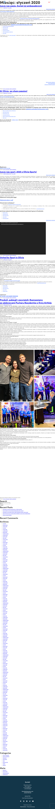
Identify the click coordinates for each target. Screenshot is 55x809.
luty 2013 (4, 747)
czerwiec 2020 (5, 626)
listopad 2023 (5, 566)
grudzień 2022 (5, 582)
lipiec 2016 (4, 693)
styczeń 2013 (5, 748)
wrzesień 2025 (5, 535)
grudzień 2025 (5, 530)
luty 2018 (4, 666)
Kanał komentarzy (6, 773)
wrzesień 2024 (5, 552)
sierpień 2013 (5, 738)
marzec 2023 (5, 578)
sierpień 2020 (5, 623)
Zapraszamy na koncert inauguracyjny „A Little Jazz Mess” (12, 509)
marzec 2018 (5, 664)
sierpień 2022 (5, 588)
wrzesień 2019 (5, 639)
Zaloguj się (4, 770)
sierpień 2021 (5, 605)
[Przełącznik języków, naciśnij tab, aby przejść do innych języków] (49, 2)
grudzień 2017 (5, 669)
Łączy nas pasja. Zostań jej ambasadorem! (21, 5)
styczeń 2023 (5, 581)
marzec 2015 (5, 716)
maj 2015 (4, 713)
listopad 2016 (5, 688)
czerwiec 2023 (5, 574)
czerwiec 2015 (5, 712)
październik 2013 (5, 735)
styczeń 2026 (5, 529)
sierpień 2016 (5, 692)
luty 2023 (4, 579)
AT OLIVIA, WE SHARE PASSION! (9, 296)
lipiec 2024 (4, 555)
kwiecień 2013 (5, 744)
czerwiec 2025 (5, 539)
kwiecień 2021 (5, 611)
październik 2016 (5, 689)
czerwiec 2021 (5, 608)
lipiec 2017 (4, 676)
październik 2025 (5, 533)
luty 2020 (4, 631)
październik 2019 (5, 637)
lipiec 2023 (4, 572)
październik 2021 (5, 602)
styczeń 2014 (5, 732)
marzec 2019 (5, 647)
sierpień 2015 (5, 709)
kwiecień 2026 (5, 525)
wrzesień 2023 (5, 569)
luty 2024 (4, 562)
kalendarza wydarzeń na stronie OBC (14, 204)
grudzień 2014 (5, 721)
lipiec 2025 (4, 538)
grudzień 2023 (5, 565)
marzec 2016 (5, 699)
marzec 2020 (5, 630)
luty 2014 (4, 731)
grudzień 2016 (5, 686)
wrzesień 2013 (5, 737)
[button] (46, 2)
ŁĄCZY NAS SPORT (51, 83)
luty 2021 (4, 614)
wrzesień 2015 (5, 708)
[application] (23, 238)
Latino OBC (5, 216)
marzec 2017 (5, 682)
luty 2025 (4, 545)
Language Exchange (6, 114)
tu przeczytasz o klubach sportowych (7, 11)
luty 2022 (4, 597)
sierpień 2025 (5, 536)
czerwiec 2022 (5, 591)
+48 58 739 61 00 (27, 795)
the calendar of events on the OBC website (12, 280)
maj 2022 (4, 592)
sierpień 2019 (5, 640)
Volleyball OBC (5, 286)
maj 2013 (4, 742)
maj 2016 (4, 696)
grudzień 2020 (5, 617)
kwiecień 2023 (5, 577)
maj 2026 (4, 523)
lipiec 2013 (4, 739)
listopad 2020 (5, 618)
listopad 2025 (5, 532)
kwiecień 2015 (5, 715)
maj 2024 (4, 558)
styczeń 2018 (5, 667)
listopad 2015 (5, 705)
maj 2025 (4, 540)
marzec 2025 (5, 543)
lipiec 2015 (4, 711)
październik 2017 (5, 672)
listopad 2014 (5, 722)
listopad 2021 (5, 601)
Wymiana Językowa (6, 30)
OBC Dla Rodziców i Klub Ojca (8, 31)
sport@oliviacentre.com (40, 208)
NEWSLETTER (27, 798)
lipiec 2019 (4, 641)
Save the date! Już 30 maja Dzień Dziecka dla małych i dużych (13, 510)
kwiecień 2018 (5, 663)
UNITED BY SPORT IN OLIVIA (50, 84)
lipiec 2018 (4, 659)
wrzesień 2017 (5, 673)
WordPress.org (5, 774)
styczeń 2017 (5, 685)
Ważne (4, 763)
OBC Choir (4, 117)
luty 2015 (4, 718)
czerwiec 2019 (5, 643)
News (4, 760)
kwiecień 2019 (5, 646)
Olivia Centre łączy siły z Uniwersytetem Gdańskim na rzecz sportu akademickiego (16, 513)
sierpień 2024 (5, 553)
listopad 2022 (5, 584)
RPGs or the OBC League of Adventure (9, 110)
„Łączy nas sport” (12, 35)
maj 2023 (4, 575)
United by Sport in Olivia (12, 257)
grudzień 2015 (5, 703)
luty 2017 (4, 683)
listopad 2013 (5, 734)
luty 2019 (4, 649)
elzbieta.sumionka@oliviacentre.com (21, 24)
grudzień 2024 (5, 548)
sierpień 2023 (5, 571)
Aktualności (5, 757)
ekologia (4, 765)
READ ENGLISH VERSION (50, 82)
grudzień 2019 (5, 634)
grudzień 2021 (5, 600)
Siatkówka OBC (5, 214)
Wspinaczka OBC (5, 218)
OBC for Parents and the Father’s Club (9, 116)
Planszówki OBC (5, 27)
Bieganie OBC (5, 212)
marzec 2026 (5, 526)
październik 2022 (5, 585)
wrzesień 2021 (5, 604)
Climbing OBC (5, 291)
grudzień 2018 (5, 651)
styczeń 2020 (5, 633)
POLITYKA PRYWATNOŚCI (27, 800)
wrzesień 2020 (5, 621)
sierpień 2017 (5, 675)
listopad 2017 (5, 670)
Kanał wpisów (5, 771)
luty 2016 (4, 701)
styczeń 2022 (5, 598)
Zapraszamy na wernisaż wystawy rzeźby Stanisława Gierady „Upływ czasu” (15, 512)
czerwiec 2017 (5, 677)
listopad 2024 (5, 549)
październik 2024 (5, 551)
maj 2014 (4, 726)
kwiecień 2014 (5, 728)
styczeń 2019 (5, 650)
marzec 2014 (5, 729)
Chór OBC (4, 33)
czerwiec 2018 (5, 660)
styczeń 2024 (5, 564)
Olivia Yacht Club (6, 215)
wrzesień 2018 (5, 656)
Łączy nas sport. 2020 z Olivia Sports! (18, 171)
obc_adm (10, 7)
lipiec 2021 (4, 607)
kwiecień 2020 (5, 628)
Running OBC (5, 285)
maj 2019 (4, 644)
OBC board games (6, 112)
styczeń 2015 (5, 719)
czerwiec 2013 (5, 741)
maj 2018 (4, 662)
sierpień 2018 (5, 657)
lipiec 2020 (4, 624)
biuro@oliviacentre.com (27, 793)
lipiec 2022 (4, 589)
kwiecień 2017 (5, 680)
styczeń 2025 (5, 546)
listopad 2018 (5, 653)
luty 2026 (4, 527)
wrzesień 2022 (5, 587)
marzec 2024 (5, 561)
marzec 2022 (5, 595)
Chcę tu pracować (6, 88)
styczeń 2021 (5, 615)
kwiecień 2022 (5, 594)
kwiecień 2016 (5, 698)
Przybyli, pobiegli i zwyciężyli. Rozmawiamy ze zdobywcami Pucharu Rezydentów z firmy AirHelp (26, 301)
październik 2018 (5, 654)
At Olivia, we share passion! (13, 90)
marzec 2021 (5, 613)
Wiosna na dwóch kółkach (7, 515)
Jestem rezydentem (13, 88)
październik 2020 (5, 620)
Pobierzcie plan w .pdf (6, 200)
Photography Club (6, 113)
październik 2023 (5, 568)
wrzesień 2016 (5, 690)
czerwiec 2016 (5, 695)
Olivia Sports (5, 759)
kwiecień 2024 (5, 559)
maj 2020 (4, 627)
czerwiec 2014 (5, 725)
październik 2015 (5, 706)
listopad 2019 (5, 636)
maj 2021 (4, 610)
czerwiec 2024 (5, 556)
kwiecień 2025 (5, 542)
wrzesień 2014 (5, 724)
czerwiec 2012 (5, 750)
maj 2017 (4, 679)
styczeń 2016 (5, 702)
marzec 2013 (5, 745)
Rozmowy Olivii (5, 762)
